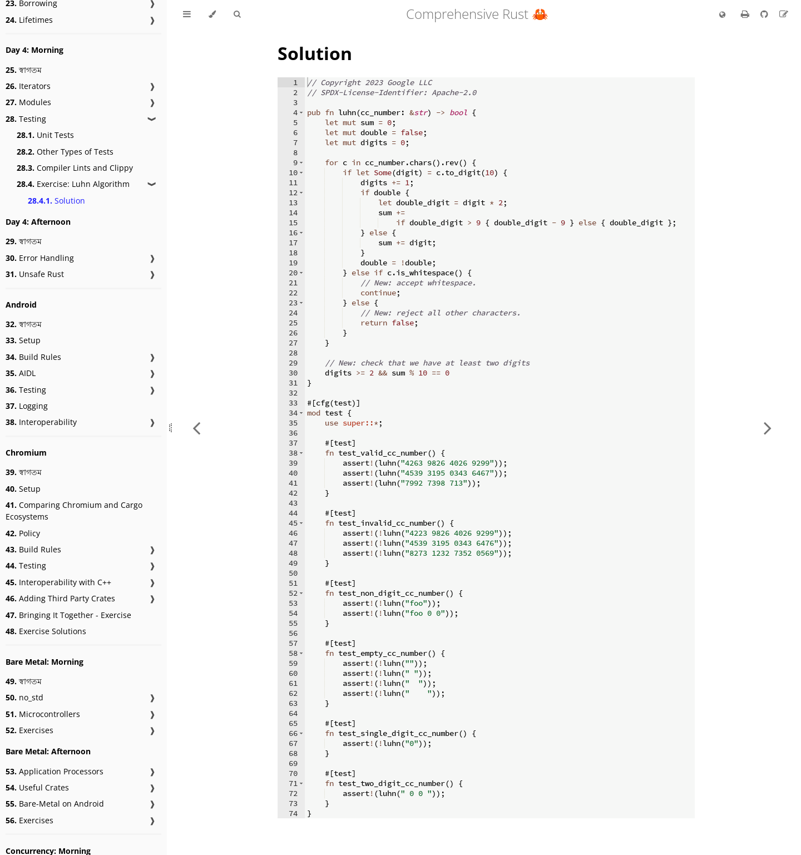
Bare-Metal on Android (55, 803)
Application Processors (54, 771)
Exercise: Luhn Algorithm (73, 184)
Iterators (28, 86)
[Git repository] (765, 14)
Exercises (29, 730)
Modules (28, 102)
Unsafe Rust (35, 274)
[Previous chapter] (196, 427)
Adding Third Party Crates (60, 598)
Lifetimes (29, 19)
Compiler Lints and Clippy (75, 167)
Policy (23, 533)
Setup (23, 340)
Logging (27, 406)
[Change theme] (212, 14)
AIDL (21, 373)
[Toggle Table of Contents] (187, 14)
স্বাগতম (24, 70)
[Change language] (722, 15)
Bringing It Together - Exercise (68, 615)
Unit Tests (45, 135)
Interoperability (41, 422)
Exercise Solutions (46, 631)
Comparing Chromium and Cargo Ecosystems (74, 511)
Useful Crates (37, 787)
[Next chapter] (768, 427)
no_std (24, 697)
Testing (26, 118)
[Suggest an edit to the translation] (784, 14)
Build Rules (33, 357)
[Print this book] (746, 14)
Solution (56, 200)
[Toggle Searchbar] (237, 14)
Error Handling (40, 258)
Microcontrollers (43, 714)
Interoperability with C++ (58, 582)
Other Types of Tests (65, 151)
